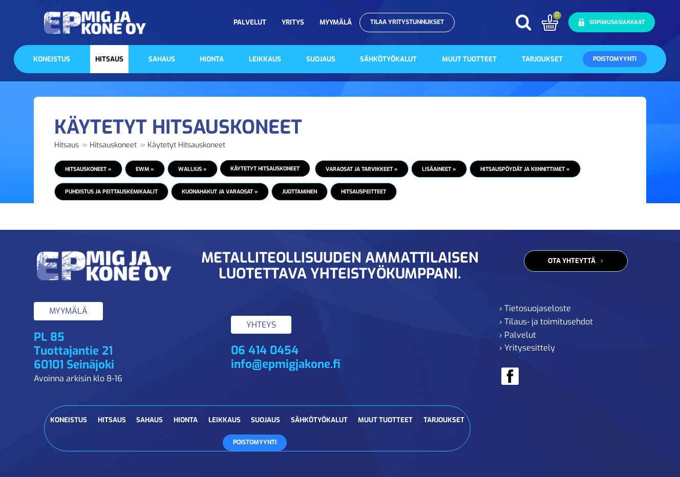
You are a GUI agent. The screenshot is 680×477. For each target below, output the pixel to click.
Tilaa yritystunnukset (407, 22)
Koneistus (51, 59)
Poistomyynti (614, 59)
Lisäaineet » (439, 168)
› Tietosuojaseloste (535, 308)
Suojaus (320, 59)
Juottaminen (299, 191)
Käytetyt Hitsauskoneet (186, 145)
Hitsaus (109, 59)
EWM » (145, 168)
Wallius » (192, 168)
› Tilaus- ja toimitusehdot (546, 321)
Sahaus (161, 59)
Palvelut (249, 22)
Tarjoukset (542, 59)
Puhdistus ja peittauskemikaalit (111, 191)
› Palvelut (517, 335)
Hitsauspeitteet (363, 191)
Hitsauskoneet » (88, 168)
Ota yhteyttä (572, 260)
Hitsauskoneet (113, 145)
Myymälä (336, 22)
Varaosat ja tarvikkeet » (362, 168)
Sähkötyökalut (388, 59)
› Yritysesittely (527, 347)
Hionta (212, 59)
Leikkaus (265, 59)
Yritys (293, 22)
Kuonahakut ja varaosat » (220, 191)
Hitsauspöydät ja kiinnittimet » (525, 168)
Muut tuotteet (469, 59)
